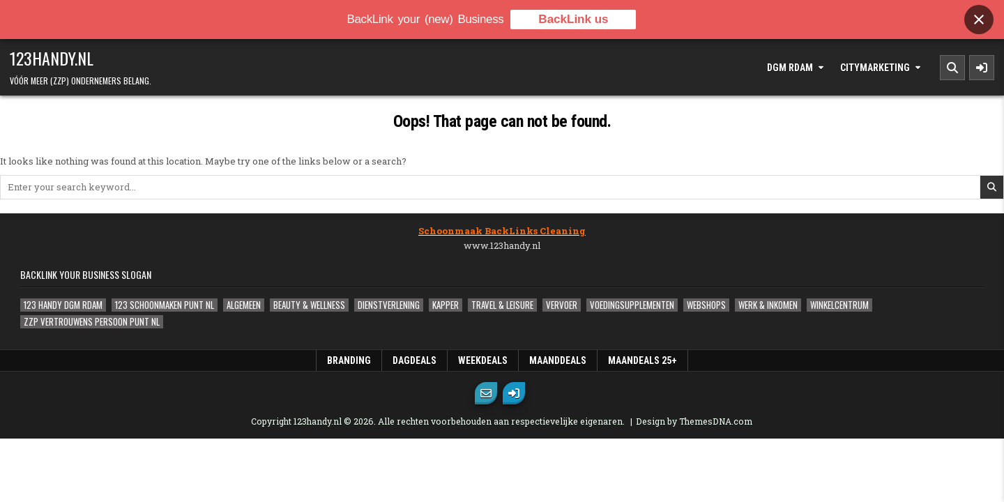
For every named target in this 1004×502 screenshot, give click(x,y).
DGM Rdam (790, 67)
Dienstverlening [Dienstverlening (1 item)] (389, 305)
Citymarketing (875, 67)
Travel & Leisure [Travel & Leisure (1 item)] (502, 305)
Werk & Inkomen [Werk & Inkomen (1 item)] (768, 305)
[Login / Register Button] (514, 393)
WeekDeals (483, 360)
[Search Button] (952, 67)
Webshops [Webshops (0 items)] (706, 305)
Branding (349, 360)
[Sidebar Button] (981, 67)
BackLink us (573, 19)
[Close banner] (979, 19)
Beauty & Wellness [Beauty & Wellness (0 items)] (309, 305)
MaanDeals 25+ (642, 360)
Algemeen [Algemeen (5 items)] (244, 305)
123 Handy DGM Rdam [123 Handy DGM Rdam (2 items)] (63, 305)
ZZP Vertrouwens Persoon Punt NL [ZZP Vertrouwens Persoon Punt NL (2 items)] (92, 321)
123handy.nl (51, 57)
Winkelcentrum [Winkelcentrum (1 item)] (839, 305)
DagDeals (414, 360)
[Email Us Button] (486, 393)
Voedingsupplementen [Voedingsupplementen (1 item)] (632, 305)
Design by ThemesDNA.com (694, 421)
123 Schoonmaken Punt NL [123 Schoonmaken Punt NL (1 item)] (164, 305)
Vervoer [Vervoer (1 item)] (561, 305)
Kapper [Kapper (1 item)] (445, 305)
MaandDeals (557, 360)
